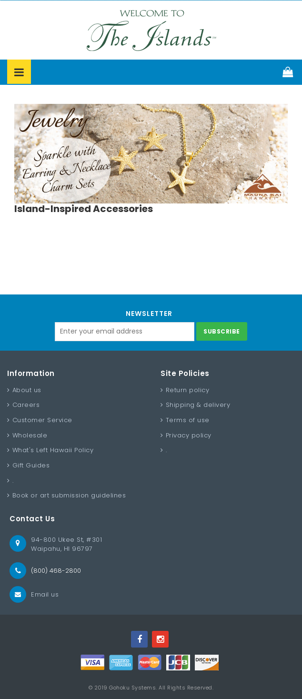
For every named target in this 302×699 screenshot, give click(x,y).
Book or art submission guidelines (69, 495)
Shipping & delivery (198, 404)
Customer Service (42, 420)
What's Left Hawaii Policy (53, 450)
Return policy (188, 390)
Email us (45, 594)
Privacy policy (188, 435)
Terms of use (188, 420)
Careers (26, 404)
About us (26, 390)
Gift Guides (31, 465)
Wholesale (30, 435)
